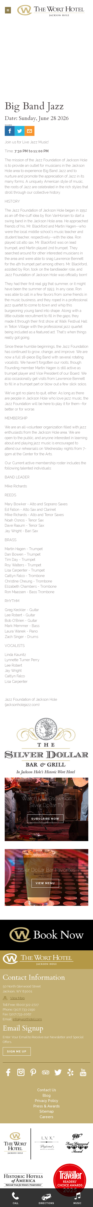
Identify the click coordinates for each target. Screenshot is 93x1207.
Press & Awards (46, 1106)
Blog (47, 1095)
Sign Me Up (17, 1051)
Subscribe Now (45, 818)
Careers (46, 1117)
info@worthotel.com (27, 1019)
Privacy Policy (46, 1100)
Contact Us (46, 1090)
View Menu (45, 883)
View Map (17, 998)
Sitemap (46, 1111)
